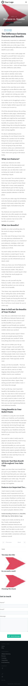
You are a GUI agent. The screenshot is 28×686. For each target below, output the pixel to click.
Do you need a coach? (14, 565)
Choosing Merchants (14, 583)
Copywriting (9, 22)
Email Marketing (5, 662)
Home (3, 646)
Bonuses (3, 656)
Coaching (3, 658)
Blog (3, 648)
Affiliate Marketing (5, 654)
